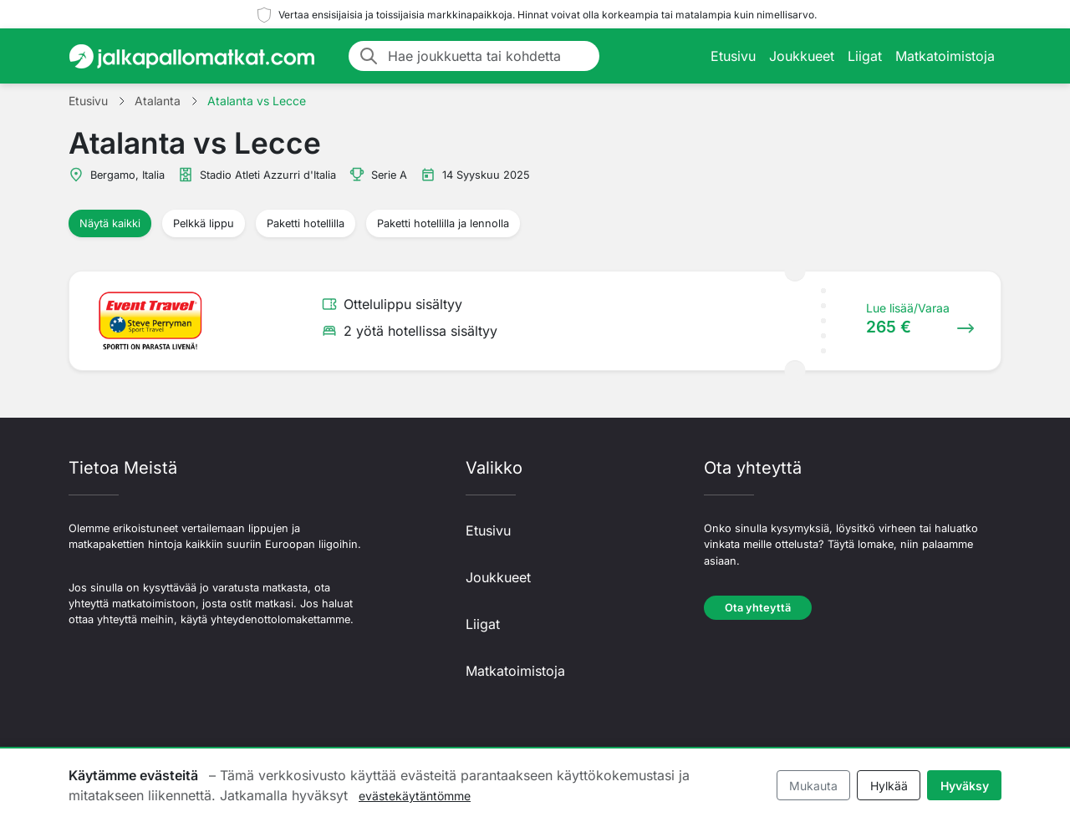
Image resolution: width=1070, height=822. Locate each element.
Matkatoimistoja (945, 56)
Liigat (865, 56)
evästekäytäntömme (415, 796)
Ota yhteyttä (758, 607)
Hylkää (889, 786)
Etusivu (733, 56)
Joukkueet (801, 56)
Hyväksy (964, 786)
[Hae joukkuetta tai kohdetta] (488, 56)
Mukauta (813, 786)
